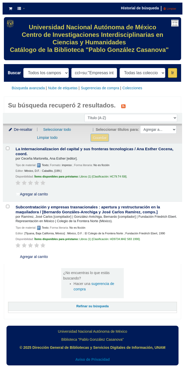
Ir (172, 73)
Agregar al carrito (32, 194)
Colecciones (132, 88)
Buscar (14, 72)
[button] (10, 8)
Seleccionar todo (57, 129)
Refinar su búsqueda (92, 306)
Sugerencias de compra (100, 88)
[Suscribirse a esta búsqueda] (123, 106)
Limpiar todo (47, 137)
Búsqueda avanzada (28, 88)
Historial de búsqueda (140, 8)
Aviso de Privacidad (92, 359)
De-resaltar (20, 129)
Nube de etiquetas (63, 88)
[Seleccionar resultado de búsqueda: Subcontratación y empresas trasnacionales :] (7, 206)
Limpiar (169, 8)
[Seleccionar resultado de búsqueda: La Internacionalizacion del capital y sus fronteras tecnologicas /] (7, 148)
